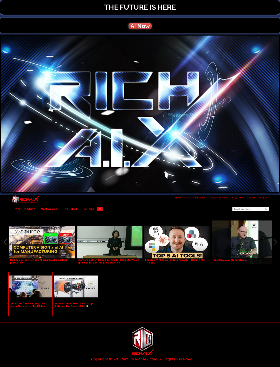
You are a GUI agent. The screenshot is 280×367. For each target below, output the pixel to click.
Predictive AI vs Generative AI (230, 260)
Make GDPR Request (195, 197)
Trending (88, 209)
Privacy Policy (237, 197)
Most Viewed (49, 209)
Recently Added (24, 209)
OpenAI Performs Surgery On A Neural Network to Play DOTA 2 (27, 304)
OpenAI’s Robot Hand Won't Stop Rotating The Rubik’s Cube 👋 (74, 304)
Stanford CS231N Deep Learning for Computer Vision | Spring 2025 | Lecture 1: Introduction (109, 261)
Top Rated (70, 209)
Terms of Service (218, 197)
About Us (262, 197)
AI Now (140, 26)
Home (178, 197)
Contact (251, 197)
